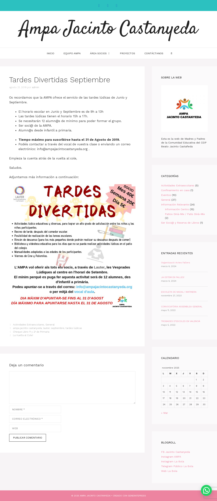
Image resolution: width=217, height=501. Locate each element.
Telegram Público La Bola (177, 466)
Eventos (166, 195)
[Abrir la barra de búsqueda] (171, 53)
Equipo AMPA (72, 53)
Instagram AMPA (171, 456)
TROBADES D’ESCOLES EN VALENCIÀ (180, 321)
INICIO (50, 53)
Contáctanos (153, 53)
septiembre (57, 328)
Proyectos (127, 53)
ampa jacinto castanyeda (27, 328)
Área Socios (102, 53)
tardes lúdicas (74, 328)
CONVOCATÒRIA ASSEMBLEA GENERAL (181, 306)
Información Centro (177, 209)
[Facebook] (99, 5)
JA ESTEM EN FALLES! (172, 277)
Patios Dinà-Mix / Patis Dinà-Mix (185, 214)
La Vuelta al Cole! (23, 335)
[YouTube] (116, 5)
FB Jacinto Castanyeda (175, 451)
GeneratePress (137, 495)
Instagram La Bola (172, 461)
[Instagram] (107, 5)
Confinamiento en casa (175, 190)
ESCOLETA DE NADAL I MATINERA (178, 292)
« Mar (164, 412)
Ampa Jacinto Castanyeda (109, 29)
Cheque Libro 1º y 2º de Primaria (31, 331)
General (50, 324)
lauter (46, 328)
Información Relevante (175, 204)
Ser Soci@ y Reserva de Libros (180, 222)
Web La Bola (169, 470)
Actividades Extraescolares (28, 324)
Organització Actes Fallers (175, 262)
